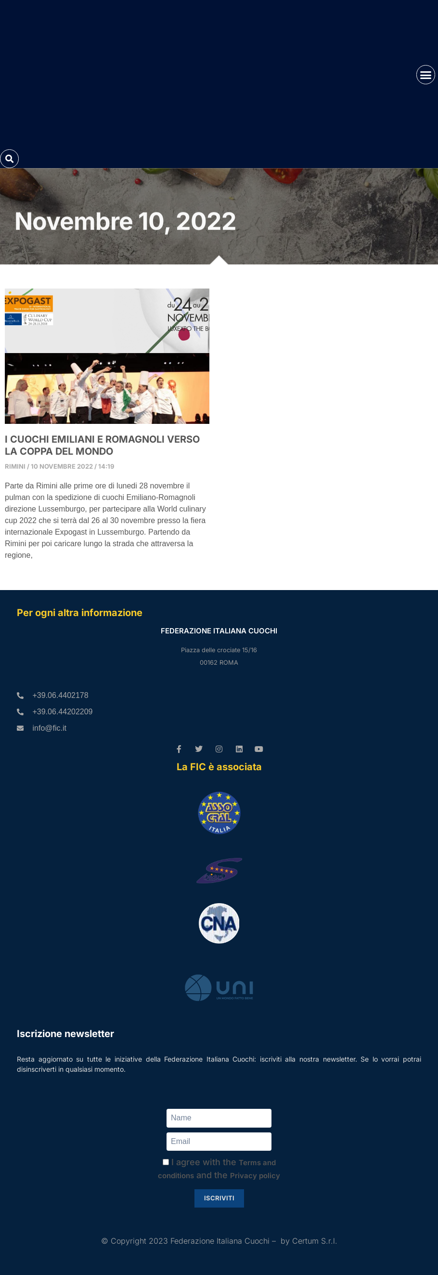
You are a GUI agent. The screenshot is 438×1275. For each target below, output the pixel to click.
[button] (426, 74)
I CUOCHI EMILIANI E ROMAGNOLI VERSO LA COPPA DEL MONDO (102, 445)
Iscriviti (219, 1198)
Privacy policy (255, 1176)
